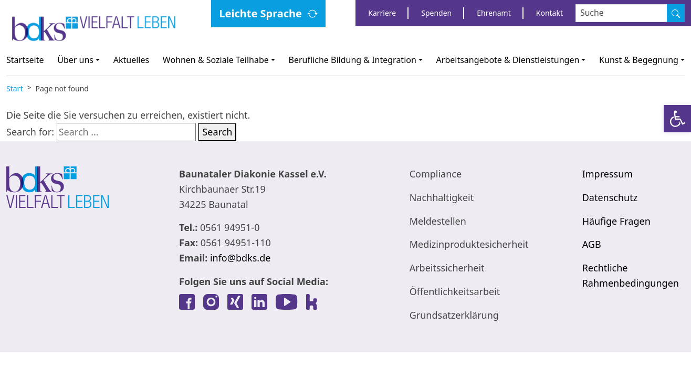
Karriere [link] (382, 13)
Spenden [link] (436, 13)
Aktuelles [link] (131, 60)
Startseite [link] (25, 60)
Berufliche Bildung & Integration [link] (352, 60)
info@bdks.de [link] (240, 257)
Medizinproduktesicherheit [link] (469, 244)
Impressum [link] (607, 173)
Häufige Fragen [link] (616, 221)
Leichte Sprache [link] (260, 13)
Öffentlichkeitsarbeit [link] (455, 291)
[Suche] (676, 13)
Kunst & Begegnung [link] (638, 60)
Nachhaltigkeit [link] (442, 197)
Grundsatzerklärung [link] (454, 315)
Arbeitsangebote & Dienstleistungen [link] (508, 60)
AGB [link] (591, 244)
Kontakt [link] (549, 13)
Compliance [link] (436, 173)
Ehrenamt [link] (493, 13)
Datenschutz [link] (609, 197)
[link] (677, 118)
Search (217, 131)
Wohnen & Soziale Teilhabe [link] (216, 60)
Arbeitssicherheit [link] (447, 267)
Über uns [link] (75, 60)
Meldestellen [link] (438, 221)
